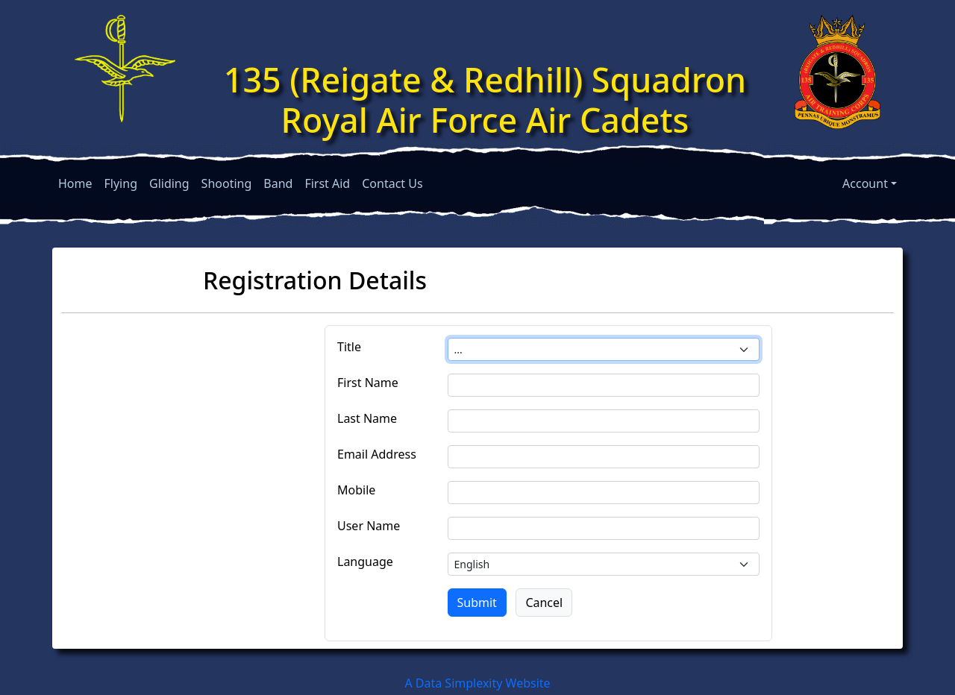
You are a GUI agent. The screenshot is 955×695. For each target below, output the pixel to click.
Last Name (367, 418)
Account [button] (865, 183)
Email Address (376, 454)
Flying (120, 183)
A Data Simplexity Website (477, 683)
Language (365, 561)
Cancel (544, 602)
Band (277, 183)
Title (349, 347)
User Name (368, 526)
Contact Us (392, 183)
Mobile (356, 490)
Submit (477, 602)
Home (75, 183)
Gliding (169, 183)
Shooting (226, 183)
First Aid (327, 183)
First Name (367, 382)
